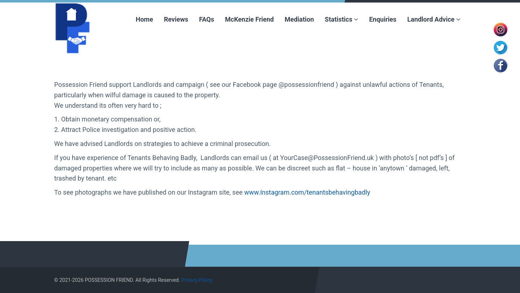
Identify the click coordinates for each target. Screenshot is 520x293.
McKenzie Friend (249, 19)
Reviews (176, 19)
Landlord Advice (433, 19)
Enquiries (382, 19)
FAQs (206, 19)
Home (144, 19)
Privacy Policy (196, 280)
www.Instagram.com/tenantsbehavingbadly (307, 192)
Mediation (299, 19)
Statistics (341, 19)
